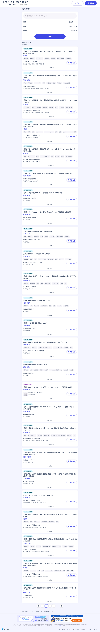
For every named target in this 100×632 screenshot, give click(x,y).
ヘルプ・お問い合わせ (63, 629)
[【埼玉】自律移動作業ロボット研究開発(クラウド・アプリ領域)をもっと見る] (50, 204)
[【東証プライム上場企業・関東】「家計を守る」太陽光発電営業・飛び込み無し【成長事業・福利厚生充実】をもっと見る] (50, 580)
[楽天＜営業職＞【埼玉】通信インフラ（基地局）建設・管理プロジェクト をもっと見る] (50, 357)
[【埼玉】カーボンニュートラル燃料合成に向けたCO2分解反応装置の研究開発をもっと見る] (50, 223)
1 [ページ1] (42, 606)
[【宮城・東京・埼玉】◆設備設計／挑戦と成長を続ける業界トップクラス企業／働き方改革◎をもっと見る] (50, 92)
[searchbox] (50, 16)
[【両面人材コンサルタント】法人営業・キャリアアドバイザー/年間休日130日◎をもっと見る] (50, 399)
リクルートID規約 (75, 629)
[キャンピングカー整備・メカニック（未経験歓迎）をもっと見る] (50, 506)
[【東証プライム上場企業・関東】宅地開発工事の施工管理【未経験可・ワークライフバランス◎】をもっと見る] (50, 116)
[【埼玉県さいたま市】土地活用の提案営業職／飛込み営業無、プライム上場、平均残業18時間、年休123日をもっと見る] (50, 466)
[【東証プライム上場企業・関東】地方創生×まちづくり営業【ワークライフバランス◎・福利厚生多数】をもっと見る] (50, 68)
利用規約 (83, 629)
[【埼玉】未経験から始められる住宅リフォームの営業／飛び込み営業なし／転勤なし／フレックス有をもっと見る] (50, 444)
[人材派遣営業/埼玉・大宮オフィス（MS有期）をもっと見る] (50, 268)
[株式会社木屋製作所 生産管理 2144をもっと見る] (50, 379)
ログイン (77, 3)
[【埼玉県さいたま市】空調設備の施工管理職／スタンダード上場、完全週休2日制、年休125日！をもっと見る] (50, 601)
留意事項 (59, 625)
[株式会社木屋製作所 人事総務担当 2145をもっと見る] (50, 315)
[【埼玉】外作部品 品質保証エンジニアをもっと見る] (50, 334)
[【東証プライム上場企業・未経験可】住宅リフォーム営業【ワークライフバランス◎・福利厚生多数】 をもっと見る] (50, 165)
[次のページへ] (61, 606)
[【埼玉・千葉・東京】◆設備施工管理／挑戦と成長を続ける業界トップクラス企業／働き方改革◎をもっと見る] (50, 555)
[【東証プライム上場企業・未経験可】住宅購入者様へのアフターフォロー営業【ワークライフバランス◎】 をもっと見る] (50, 141)
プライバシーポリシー (92, 629)
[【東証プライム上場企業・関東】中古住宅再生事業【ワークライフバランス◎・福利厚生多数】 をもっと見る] (50, 531)
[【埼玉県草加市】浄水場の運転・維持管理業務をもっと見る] (50, 246)
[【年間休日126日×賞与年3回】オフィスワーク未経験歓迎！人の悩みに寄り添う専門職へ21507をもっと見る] (50, 293)
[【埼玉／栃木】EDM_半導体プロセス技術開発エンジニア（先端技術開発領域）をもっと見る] (50, 185)
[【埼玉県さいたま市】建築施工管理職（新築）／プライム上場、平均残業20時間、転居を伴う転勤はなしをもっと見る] (50, 487)
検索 (50, 36)
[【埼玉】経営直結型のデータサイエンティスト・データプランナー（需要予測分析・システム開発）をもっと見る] (50, 420)
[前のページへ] (38, 606)
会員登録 (91, 3)
